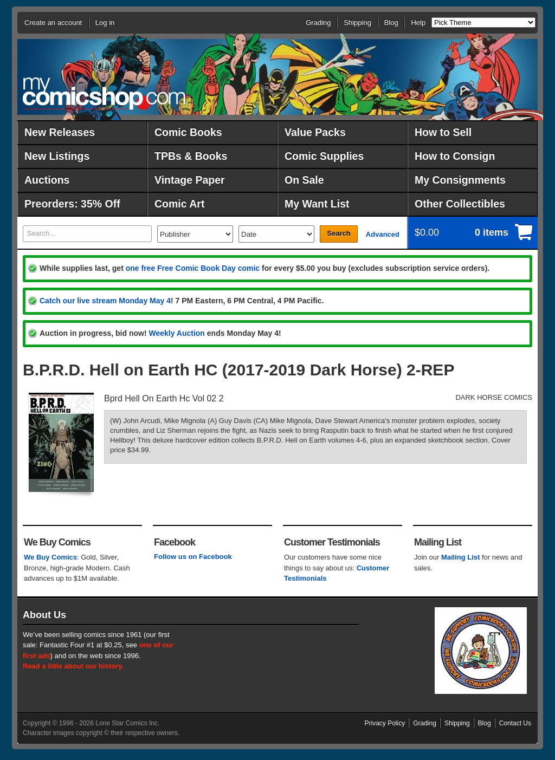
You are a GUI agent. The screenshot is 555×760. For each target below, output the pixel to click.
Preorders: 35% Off (72, 204)
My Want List (317, 204)
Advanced (382, 234)
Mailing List (460, 557)
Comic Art (179, 204)
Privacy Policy (385, 723)
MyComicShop (104, 93)
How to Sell (443, 132)
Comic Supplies (324, 156)
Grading (318, 22)
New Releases (59, 132)
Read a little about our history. (73, 666)
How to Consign (455, 156)
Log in (104, 22)
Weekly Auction (176, 333)
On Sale (304, 180)
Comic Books (188, 132)
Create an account (53, 22)
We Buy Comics (50, 557)
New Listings (56, 156)
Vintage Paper (189, 180)
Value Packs (315, 132)
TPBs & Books (190, 156)
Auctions (46, 180)
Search (338, 233)
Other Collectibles (460, 204)
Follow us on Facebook (193, 557)
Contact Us (515, 723)
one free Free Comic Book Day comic (193, 268)
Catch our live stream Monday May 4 (105, 300)
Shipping (357, 22)
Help (418, 22)
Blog (391, 22)
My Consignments (460, 180)
